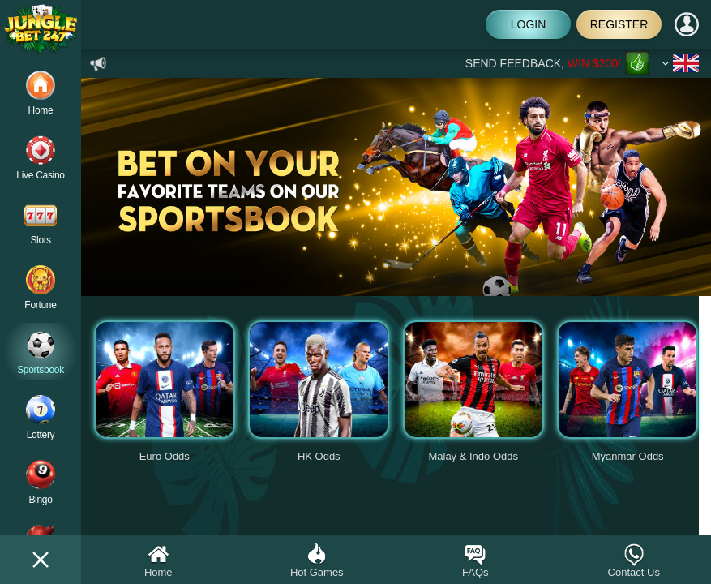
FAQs (475, 560)
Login (528, 24)
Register (619, 24)
